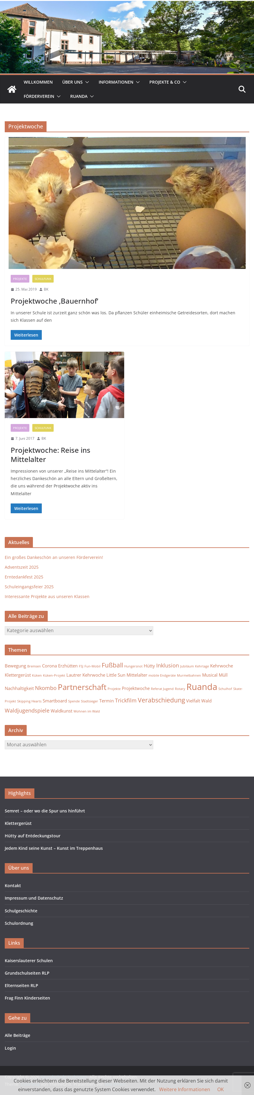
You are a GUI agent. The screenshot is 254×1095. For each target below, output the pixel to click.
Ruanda (78, 96)
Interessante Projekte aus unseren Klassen (47, 596)
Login (10, 1048)
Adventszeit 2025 (22, 567)
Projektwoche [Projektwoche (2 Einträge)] (136, 688)
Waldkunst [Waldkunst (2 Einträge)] (61, 711)
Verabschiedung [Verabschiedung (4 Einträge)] (161, 700)
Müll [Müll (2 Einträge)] (223, 675)
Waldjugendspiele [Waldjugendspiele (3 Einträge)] (27, 710)
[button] (86, 82)
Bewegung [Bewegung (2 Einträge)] (15, 666)
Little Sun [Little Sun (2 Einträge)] (115, 675)
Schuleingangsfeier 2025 (29, 586)
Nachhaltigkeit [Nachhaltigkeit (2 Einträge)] (19, 688)
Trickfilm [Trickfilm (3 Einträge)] (126, 700)
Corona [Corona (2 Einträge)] (49, 666)
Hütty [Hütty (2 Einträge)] (149, 666)
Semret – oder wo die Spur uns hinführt (45, 811)
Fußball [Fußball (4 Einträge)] (112, 665)
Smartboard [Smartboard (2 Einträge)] (55, 701)
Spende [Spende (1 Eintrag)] (74, 701)
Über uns (72, 82)
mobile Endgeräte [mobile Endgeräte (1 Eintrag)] (162, 675)
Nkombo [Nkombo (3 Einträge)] (46, 687)
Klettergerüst (18, 823)
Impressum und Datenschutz (34, 898)
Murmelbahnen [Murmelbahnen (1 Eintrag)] (189, 675)
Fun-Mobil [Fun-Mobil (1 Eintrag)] (92, 666)
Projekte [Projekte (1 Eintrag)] (114, 689)
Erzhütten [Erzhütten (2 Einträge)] (68, 666)
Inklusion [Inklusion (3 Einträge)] (167, 665)
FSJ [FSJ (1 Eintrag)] (81, 666)
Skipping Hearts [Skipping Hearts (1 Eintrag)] (29, 701)
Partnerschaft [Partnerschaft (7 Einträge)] (82, 687)
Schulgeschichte (21, 911)
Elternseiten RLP (21, 985)
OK (220, 1089)
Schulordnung (19, 923)
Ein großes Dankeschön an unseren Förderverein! (54, 557)
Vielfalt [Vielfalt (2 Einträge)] (193, 701)
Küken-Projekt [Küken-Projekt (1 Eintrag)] (54, 675)
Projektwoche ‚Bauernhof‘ (54, 301)
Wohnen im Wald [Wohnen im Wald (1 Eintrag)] (87, 711)
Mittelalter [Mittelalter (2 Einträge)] (137, 675)
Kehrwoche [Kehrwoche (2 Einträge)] (221, 666)
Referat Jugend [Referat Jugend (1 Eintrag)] (162, 689)
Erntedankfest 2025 (24, 577)
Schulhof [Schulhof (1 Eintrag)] (225, 689)
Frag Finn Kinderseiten (27, 998)
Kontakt (13, 885)
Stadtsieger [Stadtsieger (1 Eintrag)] (89, 701)
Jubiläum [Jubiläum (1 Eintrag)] (187, 666)
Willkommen (38, 82)
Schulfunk (43, 279)
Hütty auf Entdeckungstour (32, 836)
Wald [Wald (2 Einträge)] (206, 701)
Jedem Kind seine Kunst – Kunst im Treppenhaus (54, 848)
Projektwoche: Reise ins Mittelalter (50, 454)
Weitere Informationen (184, 1089)
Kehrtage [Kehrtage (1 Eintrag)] (202, 666)
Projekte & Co (164, 82)
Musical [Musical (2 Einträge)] (210, 675)
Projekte (20, 279)
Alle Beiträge (17, 1035)
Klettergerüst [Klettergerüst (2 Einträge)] (18, 675)
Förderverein (39, 96)
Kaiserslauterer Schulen (29, 960)
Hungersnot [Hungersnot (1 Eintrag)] (133, 666)
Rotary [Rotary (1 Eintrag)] (180, 689)
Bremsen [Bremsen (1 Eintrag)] (34, 666)
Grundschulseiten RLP (27, 973)
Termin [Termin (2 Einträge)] (106, 701)
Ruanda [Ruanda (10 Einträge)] (201, 687)
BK (46, 289)
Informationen (116, 82)
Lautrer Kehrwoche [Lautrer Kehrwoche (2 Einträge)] (85, 675)
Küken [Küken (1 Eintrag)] (37, 675)
